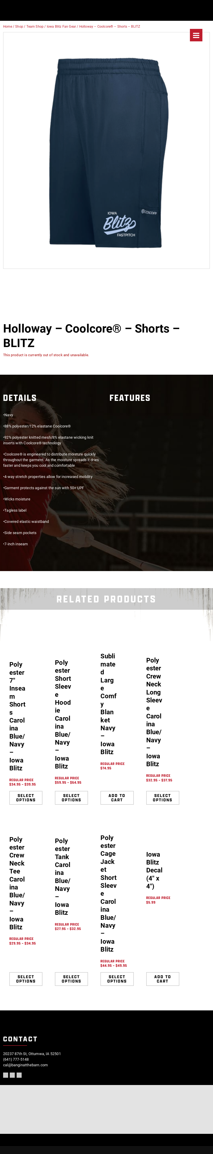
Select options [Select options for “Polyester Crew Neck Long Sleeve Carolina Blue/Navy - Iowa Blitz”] (162, 798)
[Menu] (196, 35)
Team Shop (35, 26)
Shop (19, 26)
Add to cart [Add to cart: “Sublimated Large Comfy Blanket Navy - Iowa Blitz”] (117, 798)
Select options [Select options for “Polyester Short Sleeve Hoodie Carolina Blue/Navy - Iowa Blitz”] (71, 798)
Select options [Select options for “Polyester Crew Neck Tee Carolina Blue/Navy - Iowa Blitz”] (26, 979)
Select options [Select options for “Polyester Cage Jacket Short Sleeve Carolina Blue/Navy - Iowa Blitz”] (117, 979)
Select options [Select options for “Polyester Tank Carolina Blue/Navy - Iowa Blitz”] (71, 979)
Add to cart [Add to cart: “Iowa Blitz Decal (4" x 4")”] (162, 979)
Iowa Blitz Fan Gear (61, 26)
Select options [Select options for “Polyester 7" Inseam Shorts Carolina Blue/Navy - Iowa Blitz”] (26, 798)
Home (7, 26)
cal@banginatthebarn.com (25, 1065)
